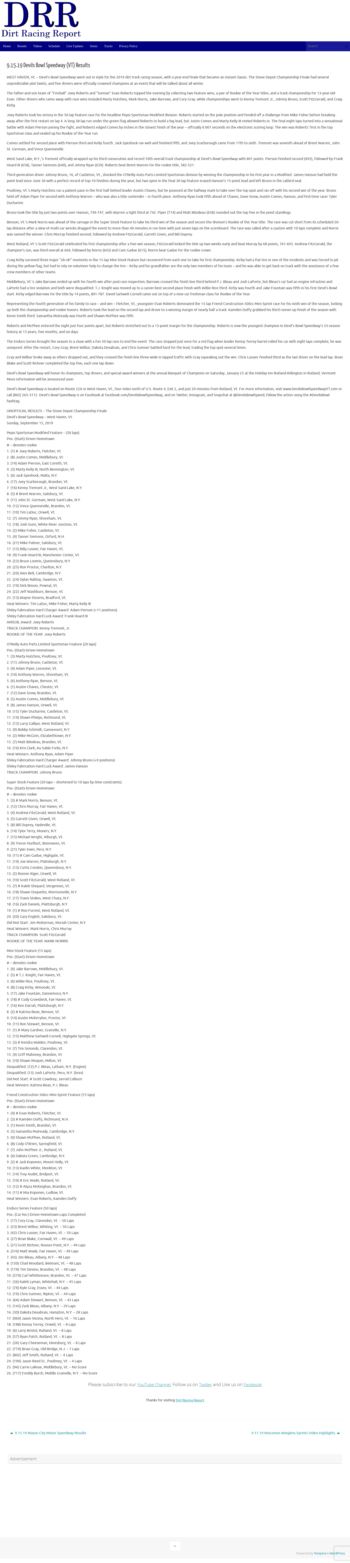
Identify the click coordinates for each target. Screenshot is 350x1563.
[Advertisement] (222, 23)
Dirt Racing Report (190, 1400)
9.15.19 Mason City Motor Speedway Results (48, 1433)
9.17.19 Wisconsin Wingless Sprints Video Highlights (295, 1433)
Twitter (206, 1384)
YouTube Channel (153, 1384)
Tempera (320, 1553)
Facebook (255, 1384)
